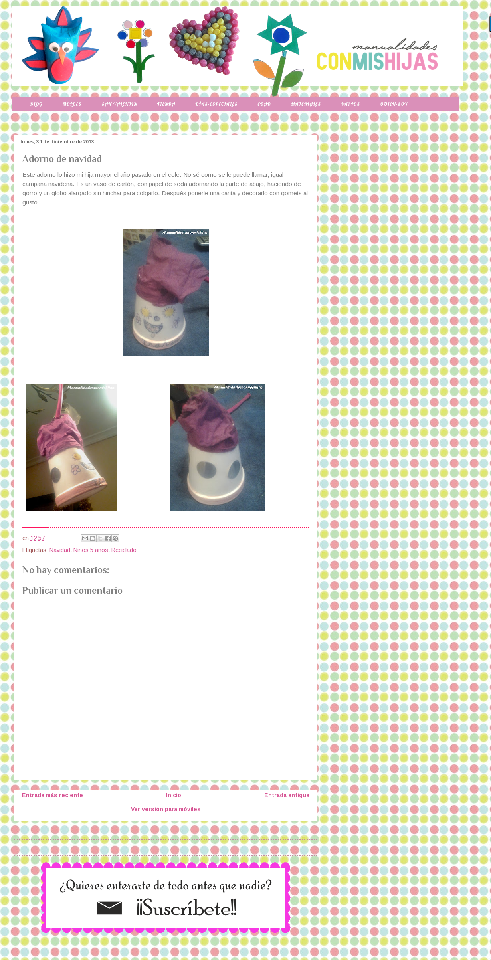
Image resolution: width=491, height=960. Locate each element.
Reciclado (124, 550)
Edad (264, 104)
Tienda (166, 104)
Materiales (306, 104)
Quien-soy (394, 104)
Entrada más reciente (52, 795)
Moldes (71, 104)
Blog (36, 104)
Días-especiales (216, 104)
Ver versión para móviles (166, 809)
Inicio (173, 795)
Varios (350, 104)
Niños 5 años (90, 550)
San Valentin (119, 104)
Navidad (59, 550)
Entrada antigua (286, 795)
